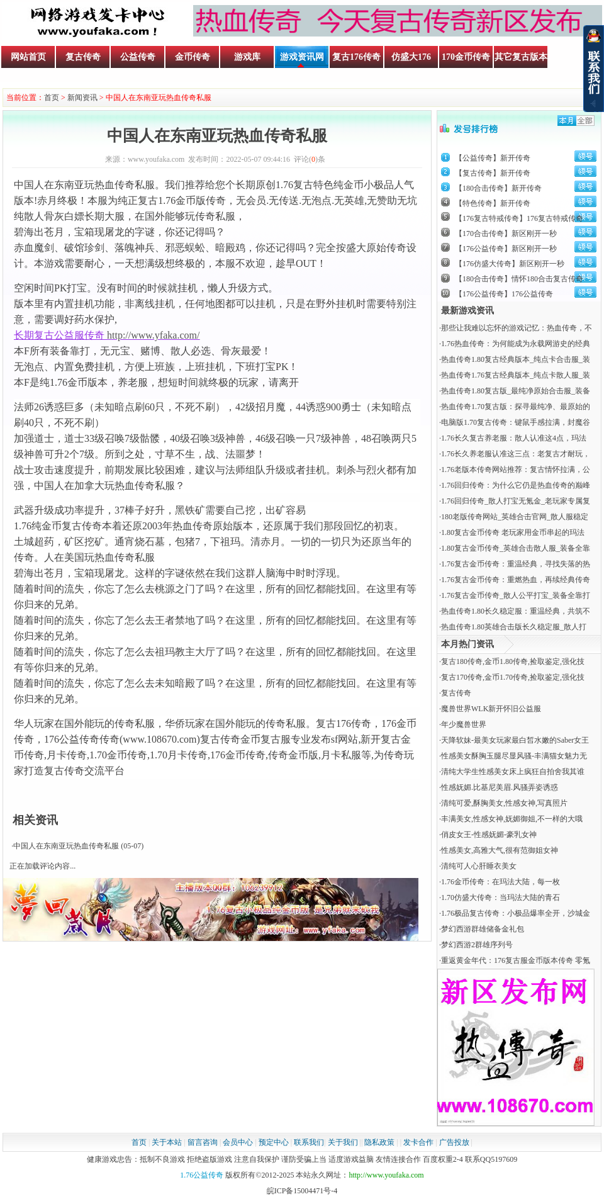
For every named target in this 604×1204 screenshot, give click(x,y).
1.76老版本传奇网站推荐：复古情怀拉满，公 (515, 469)
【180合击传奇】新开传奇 (498, 188)
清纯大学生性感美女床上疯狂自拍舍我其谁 (512, 771)
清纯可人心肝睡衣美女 (479, 866)
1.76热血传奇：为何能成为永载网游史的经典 (515, 343)
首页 (51, 97)
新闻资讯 (82, 97)
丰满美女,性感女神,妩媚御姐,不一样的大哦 (512, 818)
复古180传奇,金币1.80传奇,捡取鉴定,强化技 (512, 661)
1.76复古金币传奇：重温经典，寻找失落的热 (515, 564)
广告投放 (454, 1142)
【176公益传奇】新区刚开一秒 (506, 248)
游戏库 (247, 57)
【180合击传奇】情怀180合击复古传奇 (519, 278)
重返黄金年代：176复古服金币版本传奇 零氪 (515, 960)
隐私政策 (379, 1142)
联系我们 (309, 1142)
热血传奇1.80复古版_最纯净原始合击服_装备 (515, 390)
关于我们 (343, 1142)
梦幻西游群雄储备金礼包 (482, 929)
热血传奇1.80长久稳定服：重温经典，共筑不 (515, 611)
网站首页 (28, 57)
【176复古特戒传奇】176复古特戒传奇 (519, 218)
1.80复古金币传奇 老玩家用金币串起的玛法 (512, 532)
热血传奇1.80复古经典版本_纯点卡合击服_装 (515, 359)
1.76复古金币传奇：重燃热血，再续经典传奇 (515, 579)
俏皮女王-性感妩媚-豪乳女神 (489, 834)
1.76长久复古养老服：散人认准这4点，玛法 (513, 438)
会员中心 (238, 1142)
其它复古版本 (521, 57)
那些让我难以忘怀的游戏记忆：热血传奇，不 (516, 328)
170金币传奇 (466, 57)
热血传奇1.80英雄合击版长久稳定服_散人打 (513, 626)
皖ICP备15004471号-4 (302, 1190)
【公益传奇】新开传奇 (492, 158)
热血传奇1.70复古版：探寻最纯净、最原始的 (515, 406)
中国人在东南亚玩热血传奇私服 (66, 845)
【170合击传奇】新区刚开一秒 (506, 233)
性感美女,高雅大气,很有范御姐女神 (499, 850)
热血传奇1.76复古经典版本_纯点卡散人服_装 (515, 375)
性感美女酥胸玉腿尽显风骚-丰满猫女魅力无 (514, 755)
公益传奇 (137, 57)
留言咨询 (202, 1142)
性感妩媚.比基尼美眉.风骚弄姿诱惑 (499, 787)
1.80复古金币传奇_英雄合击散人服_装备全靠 (515, 548)
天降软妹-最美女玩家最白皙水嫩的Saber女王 (515, 740)
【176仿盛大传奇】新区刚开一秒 (509, 263)
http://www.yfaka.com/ (153, 335)
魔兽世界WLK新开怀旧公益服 (491, 708)
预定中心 (274, 1142)
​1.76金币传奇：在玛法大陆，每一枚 (500, 881)
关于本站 (167, 1142)
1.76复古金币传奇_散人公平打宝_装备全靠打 (515, 595)
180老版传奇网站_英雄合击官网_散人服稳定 (514, 516)
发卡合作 (418, 1142)
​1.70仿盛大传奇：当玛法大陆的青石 (500, 897)
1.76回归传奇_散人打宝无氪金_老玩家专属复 (515, 501)
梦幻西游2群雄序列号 (477, 944)
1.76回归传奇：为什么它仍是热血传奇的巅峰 (515, 485)
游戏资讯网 (302, 57)
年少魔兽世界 (463, 724)
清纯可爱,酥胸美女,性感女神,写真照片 (504, 803)
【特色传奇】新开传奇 (492, 203)
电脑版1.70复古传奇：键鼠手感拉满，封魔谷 (515, 422)
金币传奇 (192, 57)
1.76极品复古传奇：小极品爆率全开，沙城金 (515, 913)
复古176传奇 (356, 57)
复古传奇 (83, 57)
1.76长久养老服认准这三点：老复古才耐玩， (515, 453)
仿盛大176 (411, 57)
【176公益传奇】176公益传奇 (504, 294)
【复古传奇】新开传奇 (492, 173)
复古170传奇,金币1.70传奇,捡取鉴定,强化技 (512, 677)
